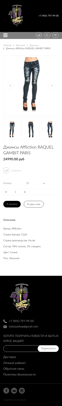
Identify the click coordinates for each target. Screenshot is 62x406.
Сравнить (12, 170)
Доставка (9, 357)
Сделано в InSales (14, 400)
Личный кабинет (14, 363)
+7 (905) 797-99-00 (49, 16)
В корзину (12, 204)
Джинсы (33, 45)
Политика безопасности (19, 374)
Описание (9, 220)
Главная (7, 45)
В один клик (33, 204)
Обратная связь (13, 368)
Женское (19, 45)
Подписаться (48, 348)
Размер (7, 183)
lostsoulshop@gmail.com (23, 326)
